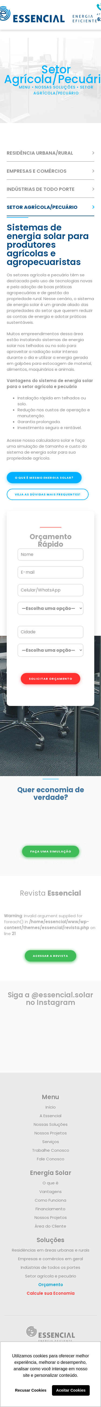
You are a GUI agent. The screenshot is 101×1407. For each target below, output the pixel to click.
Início (51, 1107)
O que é (50, 1183)
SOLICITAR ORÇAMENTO (50, 679)
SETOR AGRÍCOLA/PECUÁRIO (42, 207)
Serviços (50, 1141)
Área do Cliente (50, 1226)
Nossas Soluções (51, 1124)
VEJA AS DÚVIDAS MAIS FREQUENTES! (48, 494)
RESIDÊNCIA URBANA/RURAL (40, 152)
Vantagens (50, 1191)
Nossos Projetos (50, 1133)
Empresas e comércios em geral (50, 1259)
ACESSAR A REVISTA (50, 956)
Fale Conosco (50, 1159)
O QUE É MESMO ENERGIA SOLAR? (44, 477)
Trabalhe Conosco (50, 1150)
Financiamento (50, 1209)
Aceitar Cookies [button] (71, 1390)
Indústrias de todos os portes (50, 1267)
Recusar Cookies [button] (31, 1390)
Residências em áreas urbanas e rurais (50, 1250)
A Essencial (50, 1116)
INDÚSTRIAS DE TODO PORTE (41, 189)
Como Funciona (50, 1200)
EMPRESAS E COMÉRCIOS (37, 171)
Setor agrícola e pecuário (50, 1276)
